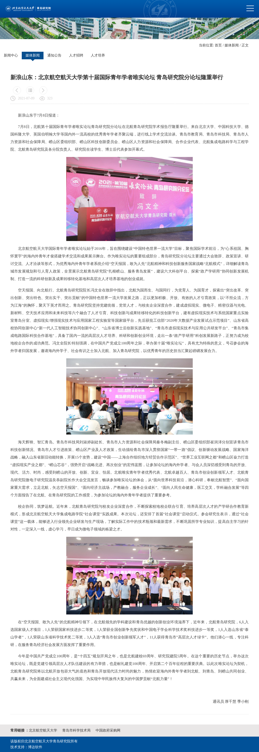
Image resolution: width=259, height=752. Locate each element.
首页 (218, 45)
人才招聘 (76, 55)
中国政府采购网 (108, 730)
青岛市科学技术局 (76, 730)
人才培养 (98, 55)
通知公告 (54, 55)
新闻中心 (11, 55)
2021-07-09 (26, 98)
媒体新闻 (232, 45)
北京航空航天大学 (43, 730)
